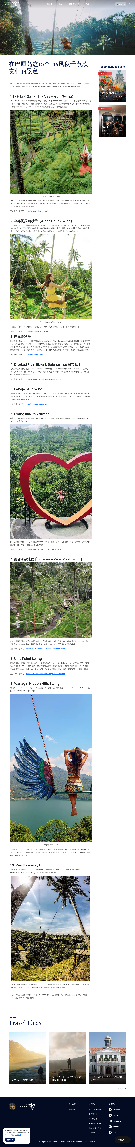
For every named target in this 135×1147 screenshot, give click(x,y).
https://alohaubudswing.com (37, 331)
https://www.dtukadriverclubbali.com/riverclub (43, 379)
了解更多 (18, 1135)
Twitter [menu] (113, 1115)
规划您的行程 (74, 4)
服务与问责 (93, 1114)
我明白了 (10, 1140)
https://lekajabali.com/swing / (37, 404)
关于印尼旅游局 (95, 1109)
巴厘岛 (12, 83)
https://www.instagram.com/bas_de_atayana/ (44, 549)
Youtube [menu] (114, 1126)
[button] (120, 4)
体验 (60, 4)
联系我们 (92, 1132)
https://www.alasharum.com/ (37, 211)
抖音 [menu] (112, 1132)
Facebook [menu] (115, 1109)
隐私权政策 (93, 1119)
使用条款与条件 (95, 1123)
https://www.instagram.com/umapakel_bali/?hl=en (45, 673)
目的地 (49, 4)
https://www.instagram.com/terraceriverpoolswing (45, 649)
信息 (87, 4)
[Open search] (129, 4)
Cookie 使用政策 (95, 1128)
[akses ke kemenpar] (12, 1106)
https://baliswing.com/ (34, 354)
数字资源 (72, 1109)
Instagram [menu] (115, 1121)
